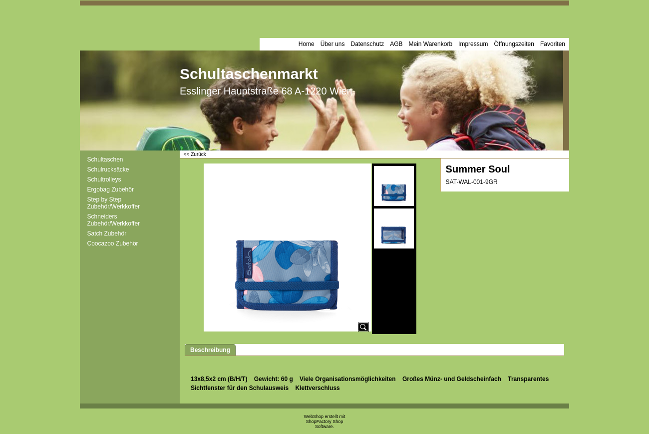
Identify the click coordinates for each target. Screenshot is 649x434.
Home (307, 44)
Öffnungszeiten (514, 44)
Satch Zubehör (107, 233)
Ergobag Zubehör (110, 189)
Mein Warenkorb (431, 44)
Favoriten (552, 44)
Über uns (333, 44)
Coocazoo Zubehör (112, 243)
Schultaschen (105, 159)
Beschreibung (210, 350)
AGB (396, 44)
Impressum (473, 44)
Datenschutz (367, 44)
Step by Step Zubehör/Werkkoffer (113, 203)
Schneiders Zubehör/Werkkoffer (113, 220)
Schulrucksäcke (108, 169)
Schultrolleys (104, 179)
